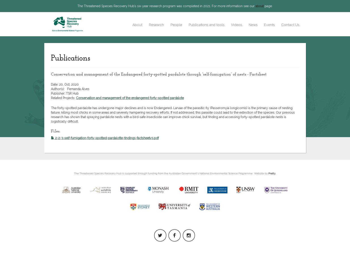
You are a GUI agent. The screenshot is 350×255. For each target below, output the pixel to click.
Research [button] (156, 25)
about (259, 6)
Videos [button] (236, 25)
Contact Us (290, 25)
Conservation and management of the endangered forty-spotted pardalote (130, 98)
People (176, 25)
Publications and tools (206, 25)
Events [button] (269, 25)
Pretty (271, 173)
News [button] (253, 25)
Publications (70, 58)
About (137, 25)
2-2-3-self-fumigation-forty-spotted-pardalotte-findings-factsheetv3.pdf (105, 138)
